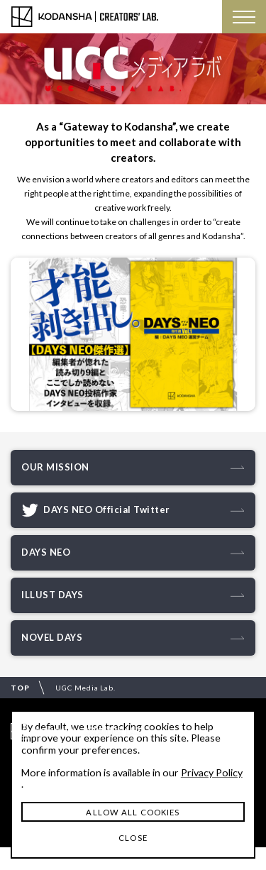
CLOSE (133, 837)
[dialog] (133, 784)
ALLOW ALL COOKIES (132, 812)
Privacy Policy (212, 772)
